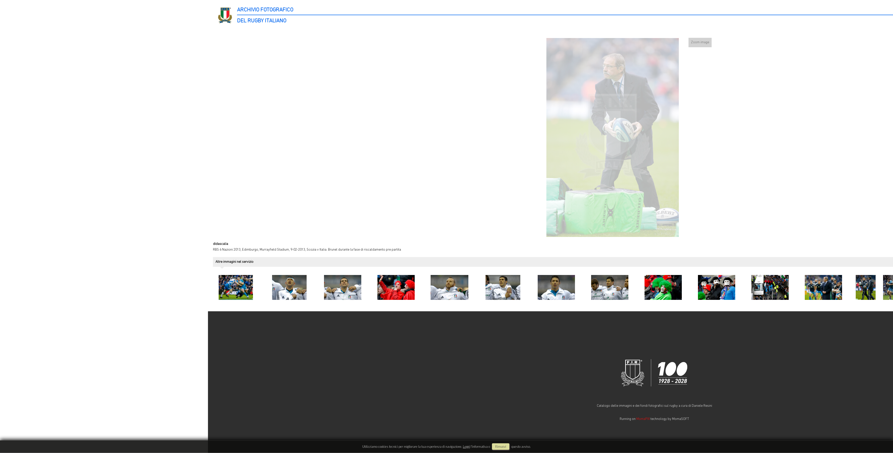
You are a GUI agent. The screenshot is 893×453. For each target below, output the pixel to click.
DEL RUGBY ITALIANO (261, 21)
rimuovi (500, 447)
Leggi (466, 447)
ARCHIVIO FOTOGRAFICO (265, 10)
